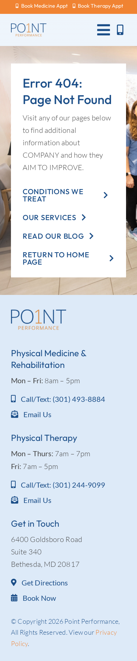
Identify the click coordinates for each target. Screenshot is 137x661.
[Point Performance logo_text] (28, 26)
